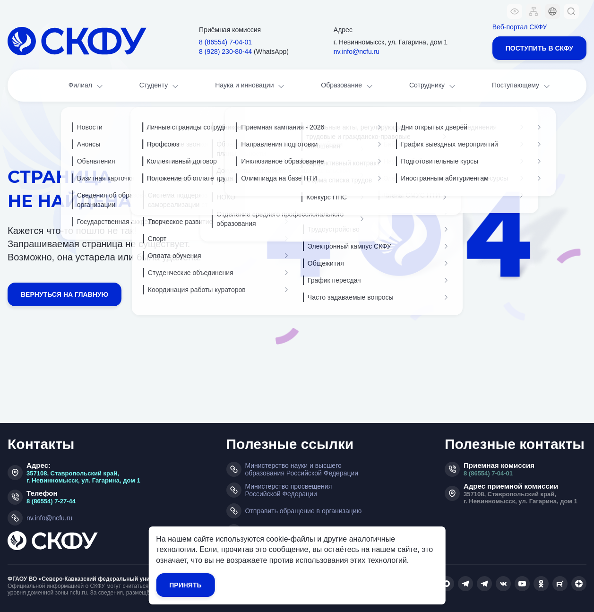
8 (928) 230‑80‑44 (225, 51)
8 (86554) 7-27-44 (51, 501)
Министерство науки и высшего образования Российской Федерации (302, 469)
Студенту (159, 86)
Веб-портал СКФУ (519, 27)
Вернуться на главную (64, 294)
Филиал (86, 86)
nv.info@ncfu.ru (356, 51)
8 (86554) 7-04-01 (488, 473)
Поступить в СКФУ (539, 48)
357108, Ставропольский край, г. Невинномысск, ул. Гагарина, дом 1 (83, 477)
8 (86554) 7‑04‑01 (225, 42)
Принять (185, 585)
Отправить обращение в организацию (303, 511)
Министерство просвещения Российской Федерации (288, 490)
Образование (347, 86)
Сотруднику (433, 86)
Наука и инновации (250, 86)
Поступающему (521, 86)
